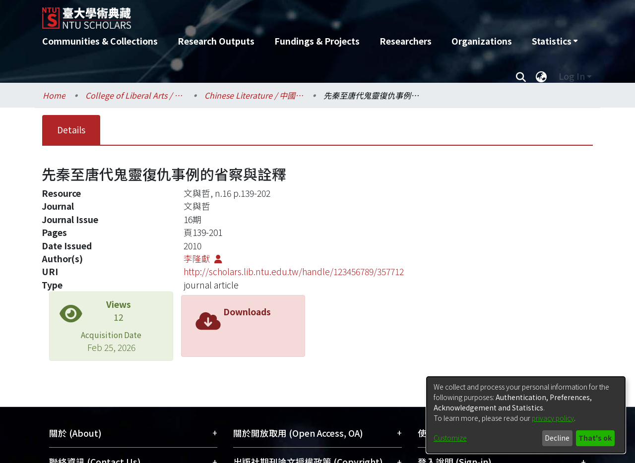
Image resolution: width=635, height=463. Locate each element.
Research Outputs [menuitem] (216, 41)
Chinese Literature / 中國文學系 (254, 95)
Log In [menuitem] (572, 76)
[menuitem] (554, 41)
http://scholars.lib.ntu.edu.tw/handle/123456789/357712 (294, 271)
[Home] (264, 14)
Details (71, 129)
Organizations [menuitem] (481, 41)
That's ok (595, 438)
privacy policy (553, 418)
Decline (557, 438)
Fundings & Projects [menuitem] (317, 41)
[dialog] (526, 415)
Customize (450, 438)
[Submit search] (520, 76)
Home (54, 95)
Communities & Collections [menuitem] (100, 41)
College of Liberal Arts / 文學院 (135, 95)
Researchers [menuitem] (406, 41)
